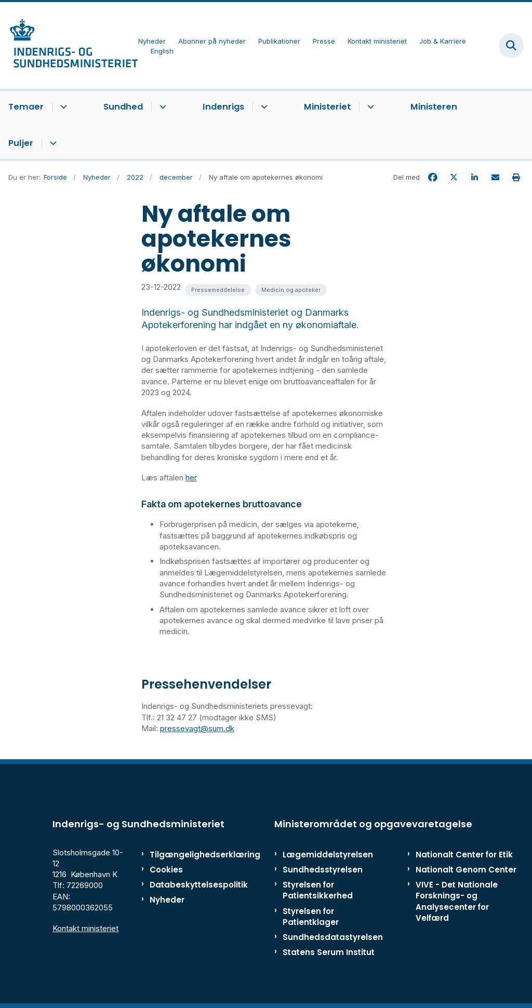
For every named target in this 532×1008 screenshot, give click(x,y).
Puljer (20, 143)
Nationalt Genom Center (466, 869)
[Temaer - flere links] (62, 107)
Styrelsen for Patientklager (311, 917)
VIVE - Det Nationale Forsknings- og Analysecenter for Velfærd (457, 901)
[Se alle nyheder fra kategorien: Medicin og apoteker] (291, 290)
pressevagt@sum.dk (197, 728)
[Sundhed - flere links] (161, 107)
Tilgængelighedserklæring (182, 854)
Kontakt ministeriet (85, 928)
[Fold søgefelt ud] (511, 45)
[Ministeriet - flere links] (369, 107)
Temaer (26, 107)
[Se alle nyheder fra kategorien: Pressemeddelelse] (218, 290)
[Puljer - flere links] (52, 143)
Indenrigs (223, 107)
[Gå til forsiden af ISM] (69, 45)
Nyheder (167, 899)
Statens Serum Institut (329, 952)
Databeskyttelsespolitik (182, 884)
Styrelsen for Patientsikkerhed (318, 890)
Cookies (166, 869)
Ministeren (433, 107)
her (191, 477)
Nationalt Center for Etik (464, 854)
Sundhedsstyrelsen (323, 869)
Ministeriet (327, 107)
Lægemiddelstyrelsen (328, 854)
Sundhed (123, 107)
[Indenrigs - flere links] (262, 107)
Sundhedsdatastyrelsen (333, 937)
